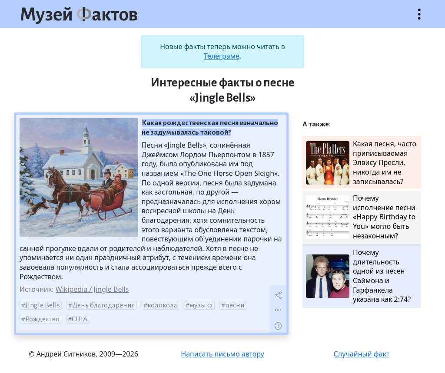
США (79, 319)
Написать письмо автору (222, 354)
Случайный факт (362, 354)
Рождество (42, 319)
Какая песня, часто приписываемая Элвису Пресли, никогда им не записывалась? (361, 162)
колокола (162, 305)
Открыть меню (419, 18)
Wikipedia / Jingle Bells (92, 289)
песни (235, 305)
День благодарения (103, 305)
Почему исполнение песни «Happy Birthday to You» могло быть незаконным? (360, 217)
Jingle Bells (42, 305)
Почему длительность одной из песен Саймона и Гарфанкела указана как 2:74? (358, 276)
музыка (201, 305)
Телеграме (221, 56)
